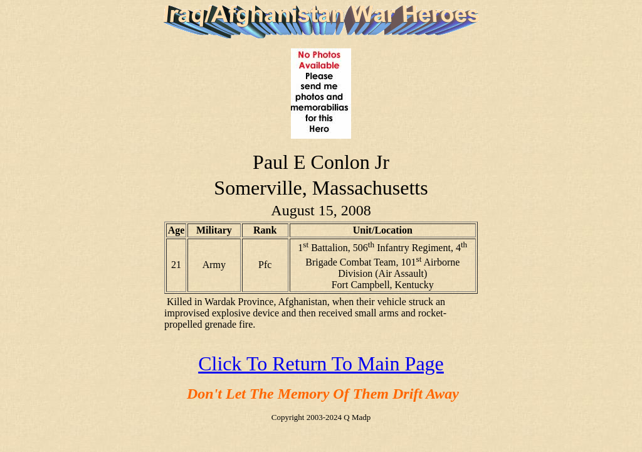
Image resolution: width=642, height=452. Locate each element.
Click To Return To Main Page (321, 363)
